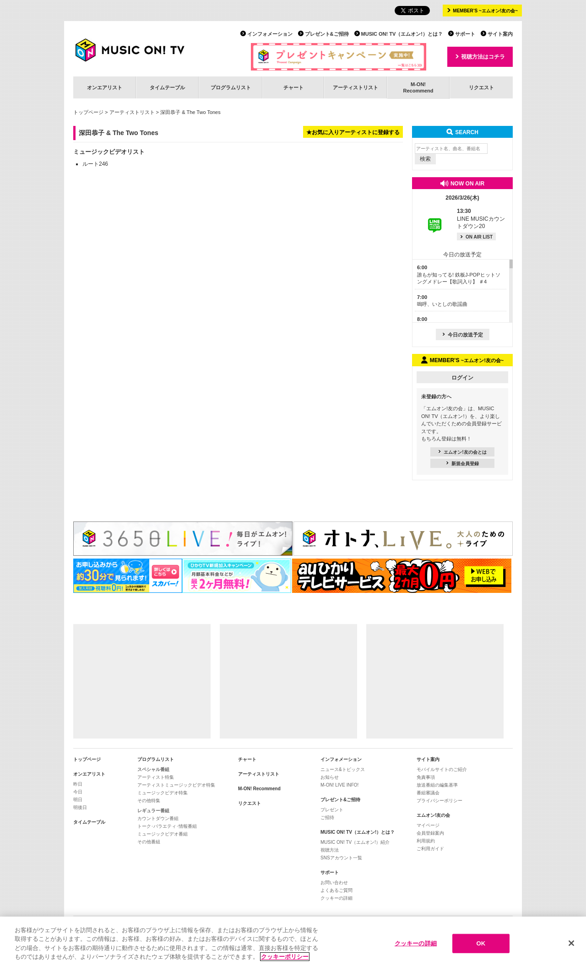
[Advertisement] (142, 681)
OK (480, 943)
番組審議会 (428, 792)
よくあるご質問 (336, 890)
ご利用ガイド (430, 848)
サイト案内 (500, 34)
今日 (77, 791)
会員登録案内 (430, 833)
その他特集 (148, 800)
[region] (293, 944)
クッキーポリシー (285, 956)
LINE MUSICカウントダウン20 (481, 219)
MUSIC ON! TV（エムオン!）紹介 (355, 842)
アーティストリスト (355, 87)
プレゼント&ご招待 (327, 34)
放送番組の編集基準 (437, 784)
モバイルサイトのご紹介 (442, 769)
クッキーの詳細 (336, 898)
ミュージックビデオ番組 (162, 833)
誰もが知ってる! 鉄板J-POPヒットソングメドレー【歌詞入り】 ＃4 (458, 274)
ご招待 (327, 817)
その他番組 (148, 841)
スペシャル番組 (153, 769)
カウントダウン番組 (158, 818)
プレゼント (331, 809)
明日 (77, 799)
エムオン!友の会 (433, 815)
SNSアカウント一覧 (341, 857)
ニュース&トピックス (342, 769)
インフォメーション (270, 34)
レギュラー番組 (153, 810)
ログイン (462, 378)
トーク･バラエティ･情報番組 (167, 826)
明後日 (80, 807)
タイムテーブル (167, 87)
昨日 (77, 784)
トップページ (88, 112)
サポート (465, 34)
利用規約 (426, 840)
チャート (293, 87)
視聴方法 (329, 850)
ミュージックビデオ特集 (162, 792)
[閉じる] (571, 943)
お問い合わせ (334, 882)
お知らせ (329, 777)
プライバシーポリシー (439, 800)
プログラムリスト (231, 87)
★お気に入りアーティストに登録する (353, 132)
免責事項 (426, 777)
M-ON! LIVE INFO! (339, 784)
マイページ (428, 825)
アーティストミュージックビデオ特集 (176, 784)
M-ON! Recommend (259, 788)
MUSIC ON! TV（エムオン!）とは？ (402, 34)
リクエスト (481, 87)
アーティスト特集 (155, 777)
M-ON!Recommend (418, 87)
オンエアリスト (104, 87)
